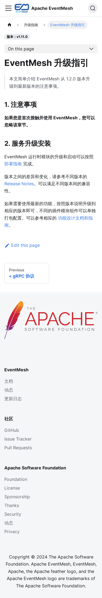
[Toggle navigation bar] (8, 8)
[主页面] (9, 25)
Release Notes (19, 183)
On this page (21, 48)
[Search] (93, 8)
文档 (8, 381)
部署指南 (13, 163)
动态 (8, 390)
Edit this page (22, 245)
